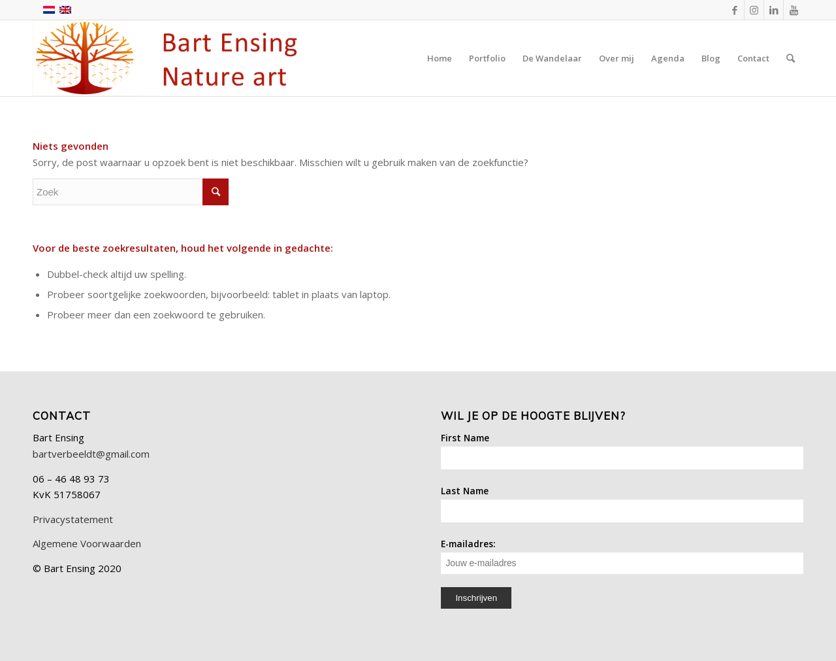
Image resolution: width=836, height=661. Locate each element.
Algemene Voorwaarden (87, 543)
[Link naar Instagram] (754, 10)
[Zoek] (790, 58)
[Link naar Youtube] (793, 10)
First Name (465, 438)
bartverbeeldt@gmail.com (91, 453)
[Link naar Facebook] (734, 10)
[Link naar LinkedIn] (773, 10)
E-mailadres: (622, 555)
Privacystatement (73, 519)
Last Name (465, 490)
